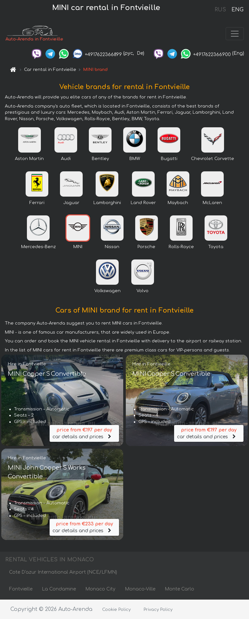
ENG (237, 10)
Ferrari (37, 203)
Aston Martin (29, 158)
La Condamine (59, 589)
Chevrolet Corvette (212, 158)
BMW (134, 158)
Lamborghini (107, 203)
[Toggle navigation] (235, 33)
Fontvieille (20, 589)
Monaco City (100, 589)
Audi (66, 158)
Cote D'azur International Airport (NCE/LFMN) (63, 572)
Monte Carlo (179, 589)
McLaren (212, 203)
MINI (77, 247)
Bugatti (169, 158)
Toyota (215, 247)
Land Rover (143, 203)
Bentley (100, 158)
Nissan (112, 247)
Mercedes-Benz (38, 247)
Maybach (178, 203)
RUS (220, 10)
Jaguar (71, 203)
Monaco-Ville (140, 589)
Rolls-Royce (181, 247)
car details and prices (84, 433)
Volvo (142, 291)
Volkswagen (107, 291)
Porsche (146, 247)
